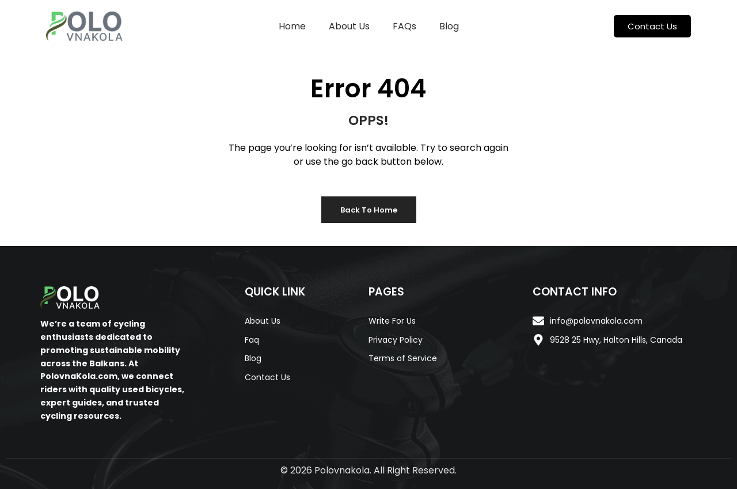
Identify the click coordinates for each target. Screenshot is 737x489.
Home (292, 26)
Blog (449, 26)
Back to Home (368, 209)
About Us (349, 26)
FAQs (404, 26)
